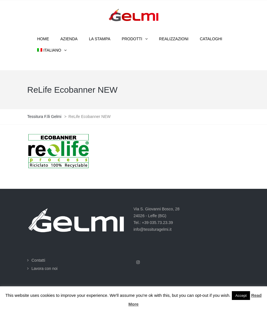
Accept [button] (241, 295)
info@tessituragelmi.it (152, 229)
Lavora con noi (44, 268)
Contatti (38, 260)
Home (43, 39)
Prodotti (132, 39)
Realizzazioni (173, 39)
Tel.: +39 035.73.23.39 (153, 222)
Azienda (69, 39)
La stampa (100, 39)
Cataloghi (211, 39)
